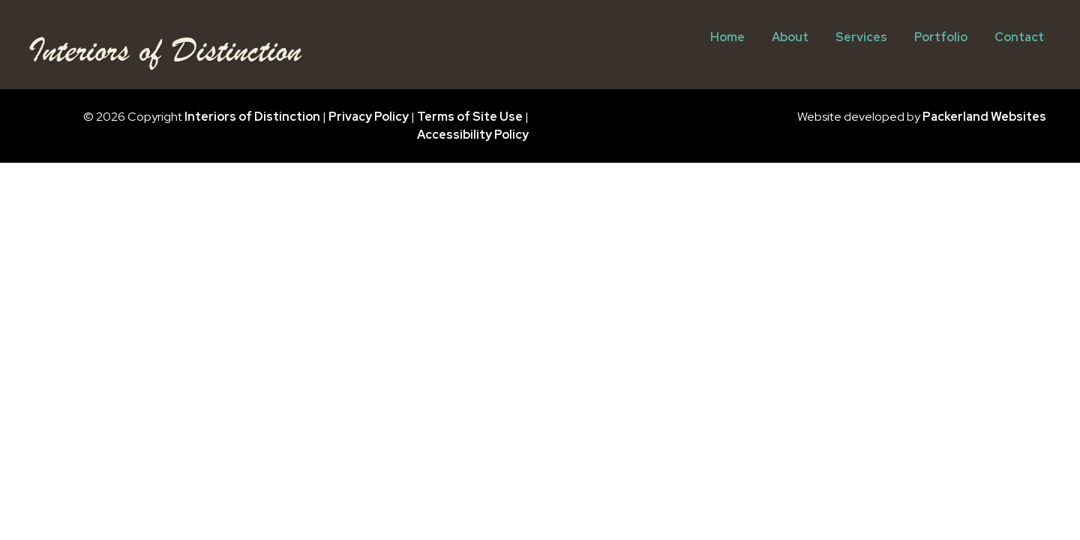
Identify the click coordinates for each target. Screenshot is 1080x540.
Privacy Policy (368, 116)
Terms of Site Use (470, 116)
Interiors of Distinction (252, 116)
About (790, 37)
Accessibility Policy (473, 134)
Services (861, 37)
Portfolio (941, 37)
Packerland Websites (984, 116)
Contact (1019, 37)
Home (727, 37)
